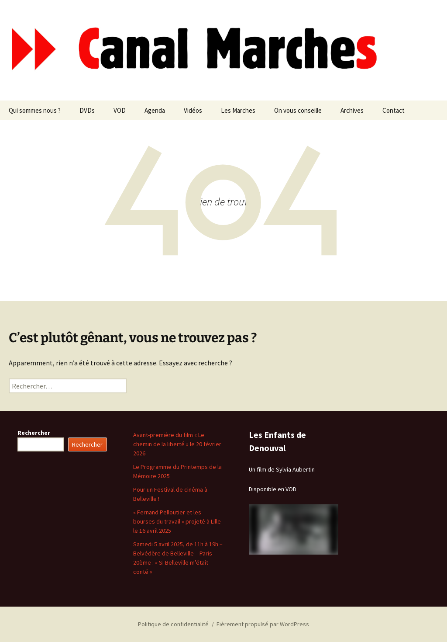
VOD (119, 110)
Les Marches (238, 110)
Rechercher (33, 433)
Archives (352, 110)
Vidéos (193, 110)
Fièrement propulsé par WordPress (263, 624)
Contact (393, 110)
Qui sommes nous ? (35, 110)
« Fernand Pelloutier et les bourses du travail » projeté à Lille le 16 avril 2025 (177, 521)
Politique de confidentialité (173, 624)
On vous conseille (298, 110)
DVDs (87, 110)
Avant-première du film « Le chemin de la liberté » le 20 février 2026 (177, 444)
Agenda (154, 110)
